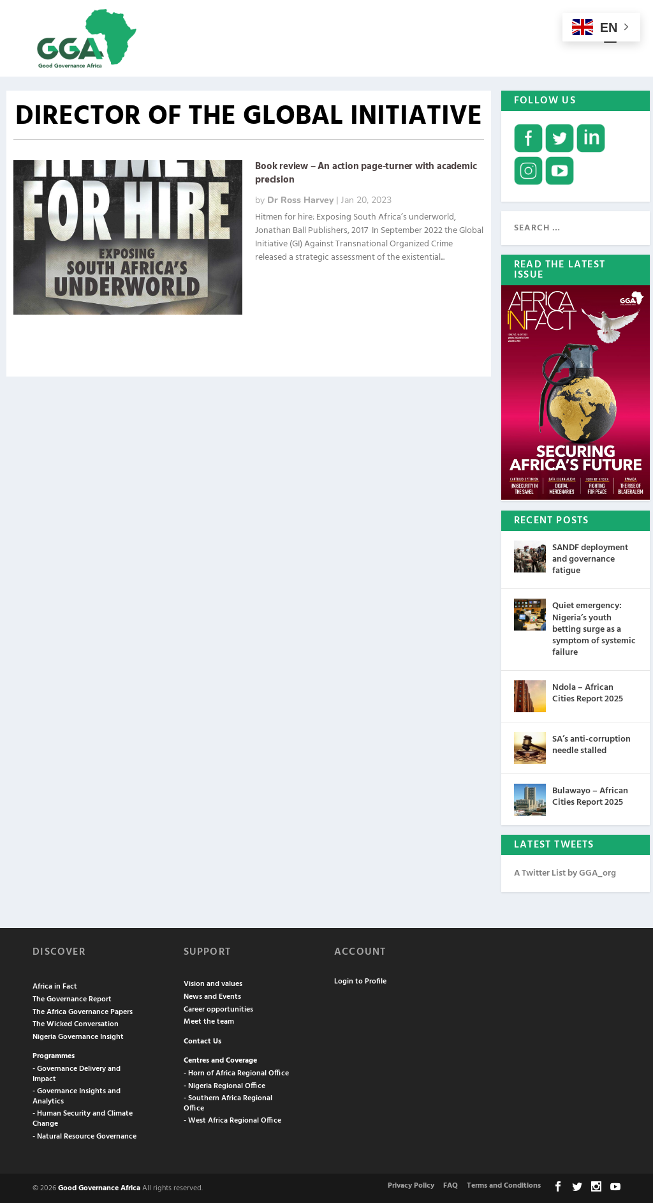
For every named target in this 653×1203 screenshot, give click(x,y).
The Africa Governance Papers (83, 1011)
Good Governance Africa (99, 1187)
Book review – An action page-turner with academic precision (365, 172)
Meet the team (209, 1020)
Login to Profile (360, 980)
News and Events (212, 995)
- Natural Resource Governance (84, 1135)
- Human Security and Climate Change (83, 1117)
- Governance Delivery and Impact (77, 1072)
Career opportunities (218, 1008)
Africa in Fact (55, 985)
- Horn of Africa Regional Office (236, 1072)
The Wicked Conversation (76, 1023)
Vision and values (213, 982)
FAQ (450, 1184)
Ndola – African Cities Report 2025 (587, 692)
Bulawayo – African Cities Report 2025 (590, 795)
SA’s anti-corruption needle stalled (591, 744)
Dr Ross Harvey (300, 199)
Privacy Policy (411, 1184)
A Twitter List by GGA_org (565, 872)
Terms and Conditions (504, 1184)
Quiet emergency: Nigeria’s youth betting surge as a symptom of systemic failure (594, 628)
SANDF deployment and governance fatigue (590, 558)
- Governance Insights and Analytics (77, 1095)
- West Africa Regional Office (232, 1119)
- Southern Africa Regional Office (228, 1102)
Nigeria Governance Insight (78, 1035)
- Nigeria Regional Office (224, 1085)
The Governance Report (72, 998)
